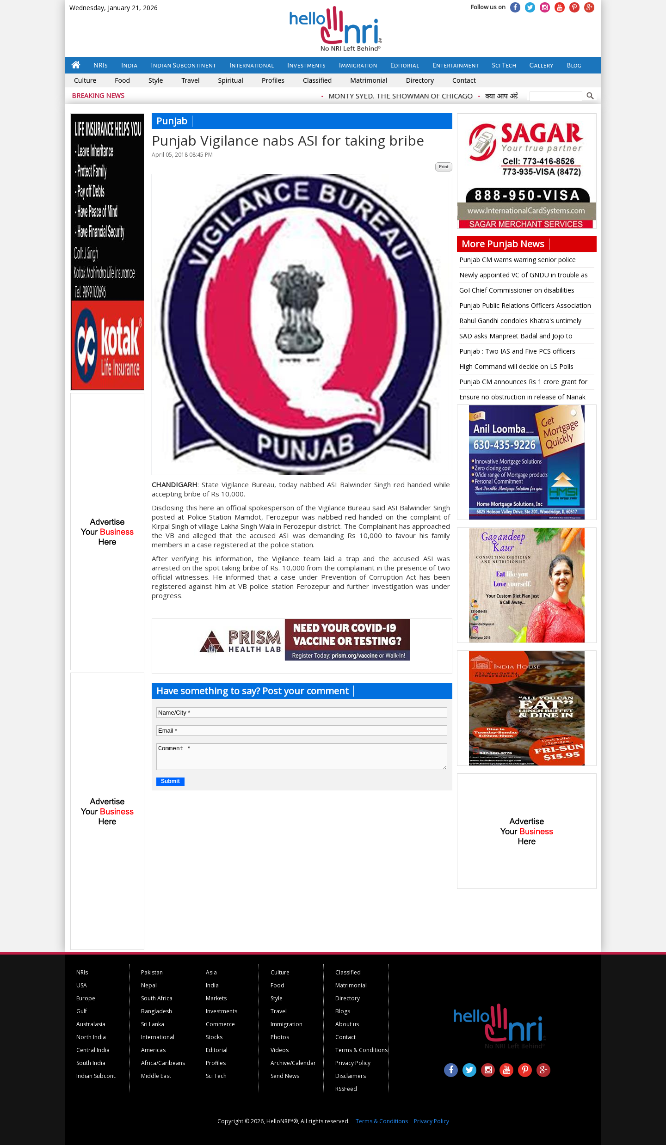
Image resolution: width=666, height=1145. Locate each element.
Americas (153, 1050)
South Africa (157, 998)
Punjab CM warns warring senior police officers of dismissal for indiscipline (517, 261)
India (129, 65)
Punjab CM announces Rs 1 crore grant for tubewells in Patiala (523, 383)
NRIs (100, 65)
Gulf (81, 1011)
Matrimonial (368, 80)
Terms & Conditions (361, 1050)
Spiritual (230, 80)
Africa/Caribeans (163, 1063)
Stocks (214, 1037)
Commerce (220, 1024)
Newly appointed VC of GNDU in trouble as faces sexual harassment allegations (523, 276)
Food (122, 80)
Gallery (542, 65)
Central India (93, 1050)
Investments (306, 65)
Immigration (358, 65)
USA (81, 985)
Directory (420, 80)
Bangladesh (156, 1011)
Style (155, 80)
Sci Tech (504, 65)
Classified (317, 80)
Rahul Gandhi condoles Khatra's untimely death (520, 322)
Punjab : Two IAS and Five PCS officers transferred (517, 353)
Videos (280, 1050)
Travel (190, 80)
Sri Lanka (152, 1024)
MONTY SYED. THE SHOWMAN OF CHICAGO (405, 95)
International (251, 65)
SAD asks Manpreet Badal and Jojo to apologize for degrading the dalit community (525, 337)
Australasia (90, 1024)
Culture (85, 80)
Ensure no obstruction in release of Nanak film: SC (522, 398)
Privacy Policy (352, 1063)
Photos (280, 1037)
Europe (85, 998)
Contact (464, 80)
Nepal (149, 985)
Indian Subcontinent (183, 65)
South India (90, 1063)
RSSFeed (346, 1089)
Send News (285, 1076)
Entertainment (455, 65)
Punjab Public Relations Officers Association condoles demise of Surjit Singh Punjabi (525, 307)
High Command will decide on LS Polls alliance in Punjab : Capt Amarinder (516, 368)
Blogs (342, 1011)
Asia (211, 972)
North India (91, 1037)
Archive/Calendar (293, 1063)
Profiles (273, 80)
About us (347, 1024)
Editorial (404, 65)
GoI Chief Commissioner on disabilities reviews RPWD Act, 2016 (516, 292)
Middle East (156, 1076)
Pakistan (152, 972)
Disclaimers (350, 1076)
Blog (574, 65)
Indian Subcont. (96, 1076)
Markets (216, 998)
